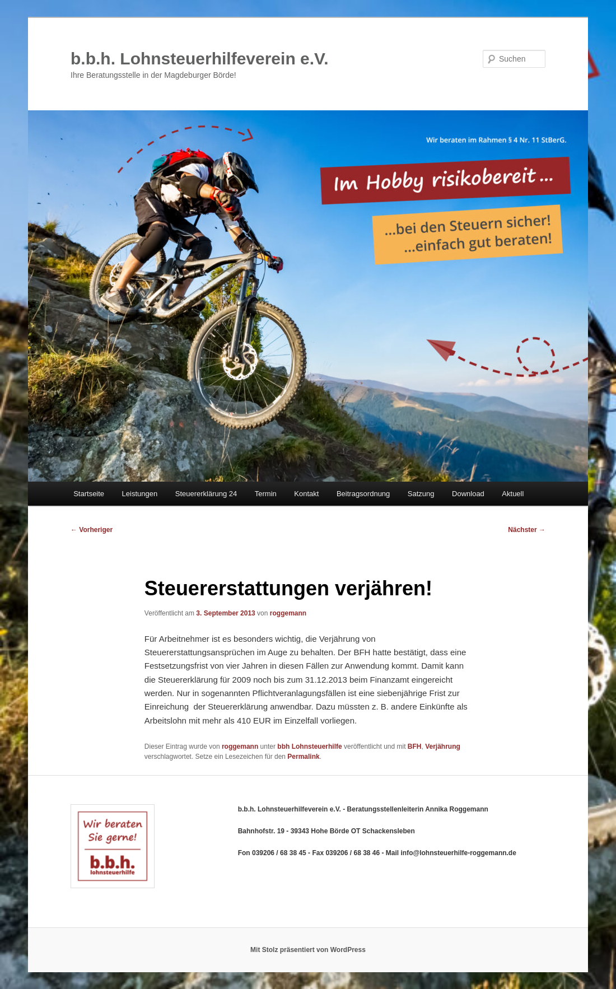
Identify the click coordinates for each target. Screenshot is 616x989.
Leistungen (140, 493)
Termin (266, 493)
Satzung (421, 493)
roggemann (288, 613)
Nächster (526, 530)
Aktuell (513, 493)
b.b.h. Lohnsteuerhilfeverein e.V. (200, 58)
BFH (415, 746)
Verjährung (442, 746)
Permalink (303, 757)
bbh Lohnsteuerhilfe (309, 746)
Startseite (88, 493)
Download (468, 493)
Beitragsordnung (363, 493)
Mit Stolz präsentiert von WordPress (308, 950)
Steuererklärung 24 (206, 493)
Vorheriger (92, 530)
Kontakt (306, 493)
